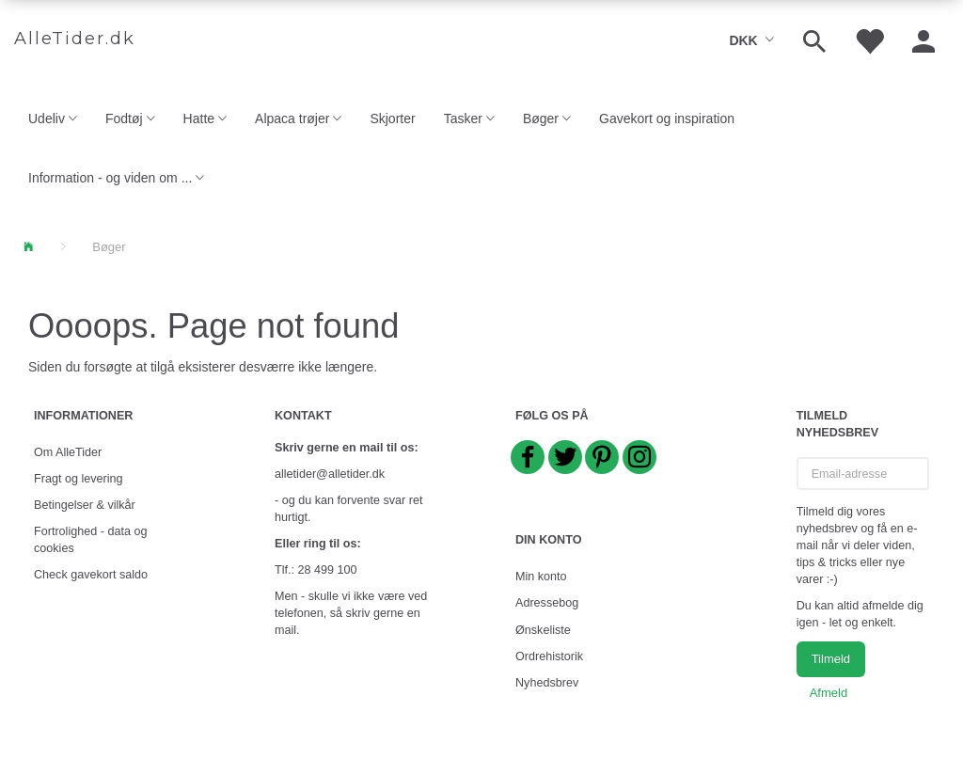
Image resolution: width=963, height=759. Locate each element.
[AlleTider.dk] (74, 39)
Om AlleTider (68, 452)
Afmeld (828, 693)
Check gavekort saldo (91, 574)
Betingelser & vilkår (84, 505)
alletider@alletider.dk (330, 474)
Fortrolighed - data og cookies (90, 540)
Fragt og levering (78, 478)
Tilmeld (831, 659)
